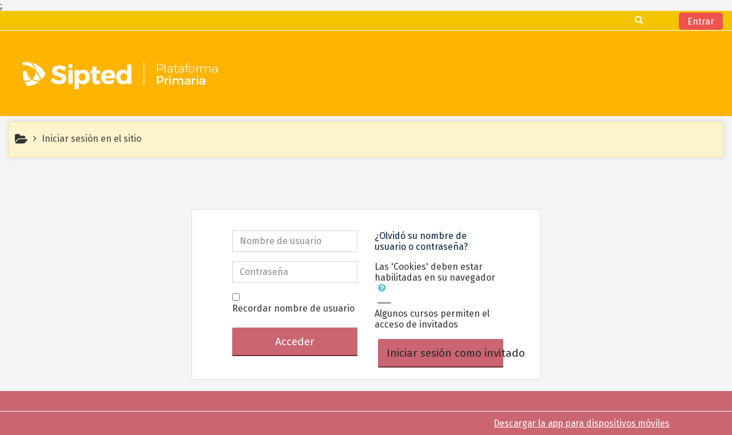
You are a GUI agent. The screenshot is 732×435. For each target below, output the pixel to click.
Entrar (700, 21)
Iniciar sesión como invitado (445, 353)
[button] (384, 293)
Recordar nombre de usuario (293, 308)
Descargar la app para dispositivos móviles (582, 423)
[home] (122, 77)
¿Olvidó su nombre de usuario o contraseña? (421, 241)
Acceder (295, 341)
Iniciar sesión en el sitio (91, 138)
